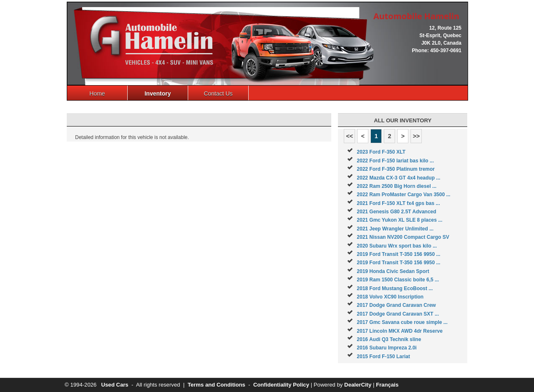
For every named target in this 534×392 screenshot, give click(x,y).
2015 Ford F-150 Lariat (383, 356)
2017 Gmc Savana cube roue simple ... (402, 322)
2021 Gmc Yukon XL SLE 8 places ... (399, 220)
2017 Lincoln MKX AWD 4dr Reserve (400, 331)
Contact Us (218, 93)
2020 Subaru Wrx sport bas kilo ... (397, 246)
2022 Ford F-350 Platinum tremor (396, 169)
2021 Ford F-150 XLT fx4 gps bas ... (398, 203)
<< (349, 136)
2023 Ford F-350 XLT (381, 152)
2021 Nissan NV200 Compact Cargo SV (403, 237)
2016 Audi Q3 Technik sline (389, 339)
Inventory (157, 93)
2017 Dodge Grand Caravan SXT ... (398, 314)
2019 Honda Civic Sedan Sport (393, 271)
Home (97, 93)
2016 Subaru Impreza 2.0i (386, 348)
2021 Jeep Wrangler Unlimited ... (395, 229)
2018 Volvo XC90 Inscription (390, 297)
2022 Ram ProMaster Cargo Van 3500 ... (403, 194)
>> (416, 136)
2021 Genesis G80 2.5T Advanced (396, 212)
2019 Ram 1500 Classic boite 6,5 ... (398, 280)
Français (387, 385)
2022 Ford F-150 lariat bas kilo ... (395, 161)
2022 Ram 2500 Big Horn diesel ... (396, 186)
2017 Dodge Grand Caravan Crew (396, 305)
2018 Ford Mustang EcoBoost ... (395, 288)
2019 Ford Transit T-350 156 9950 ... (398, 254)
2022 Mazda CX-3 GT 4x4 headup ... (398, 178)
